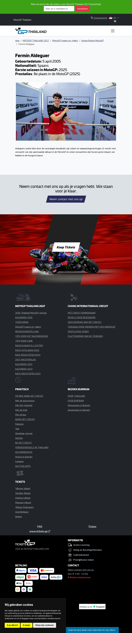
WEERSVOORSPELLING (27, 331)
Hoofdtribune (21, 511)
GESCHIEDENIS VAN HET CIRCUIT (84, 322)
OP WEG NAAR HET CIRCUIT (29, 395)
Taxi (17, 428)
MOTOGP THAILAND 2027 (36, 40)
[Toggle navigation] (113, 31)
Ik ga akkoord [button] (12, 625)
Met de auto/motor (25, 400)
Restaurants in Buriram (79, 405)
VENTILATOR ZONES (78, 331)
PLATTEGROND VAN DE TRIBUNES (85, 336)
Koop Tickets (66, 247)
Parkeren (19, 423)
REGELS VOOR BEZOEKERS (81, 317)
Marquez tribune (23, 502)
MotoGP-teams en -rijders (65, 40)
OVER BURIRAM (76, 400)
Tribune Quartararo (24, 507)
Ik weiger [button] (26, 625)
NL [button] (113, 18)
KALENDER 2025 (23, 364)
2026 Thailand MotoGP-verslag (31, 312)
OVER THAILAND (76, 395)
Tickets (92, 526)
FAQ (39, 526)
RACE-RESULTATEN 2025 (28, 373)
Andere (18, 516)
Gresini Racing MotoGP (92, 40)
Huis (17, 40)
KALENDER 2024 (23, 368)
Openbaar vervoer (24, 433)
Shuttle (19, 438)
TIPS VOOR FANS (24, 340)
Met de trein (21, 409)
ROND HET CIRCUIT (25, 419)
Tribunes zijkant (22, 488)
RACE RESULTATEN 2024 (27, 354)
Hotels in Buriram (23, 456)
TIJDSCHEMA (21, 322)
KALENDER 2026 (23, 317)
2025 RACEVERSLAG (25, 359)
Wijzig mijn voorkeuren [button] (44, 625)
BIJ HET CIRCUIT (23, 442)
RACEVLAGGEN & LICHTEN (29, 345)
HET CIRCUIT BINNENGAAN (81, 312)
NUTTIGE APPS (23, 466)
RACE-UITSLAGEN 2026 (27, 350)
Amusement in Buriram (79, 409)
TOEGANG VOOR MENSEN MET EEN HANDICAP (91, 326)
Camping (19, 461)
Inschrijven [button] (82, 8)
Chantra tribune (22, 497)
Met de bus (20, 414)
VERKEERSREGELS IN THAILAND (31, 447)
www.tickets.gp (39, 531)
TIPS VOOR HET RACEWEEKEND (31, 336)
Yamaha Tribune (23, 493)
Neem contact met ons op (66, 199)
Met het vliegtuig (23, 405)
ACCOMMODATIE (23, 452)
